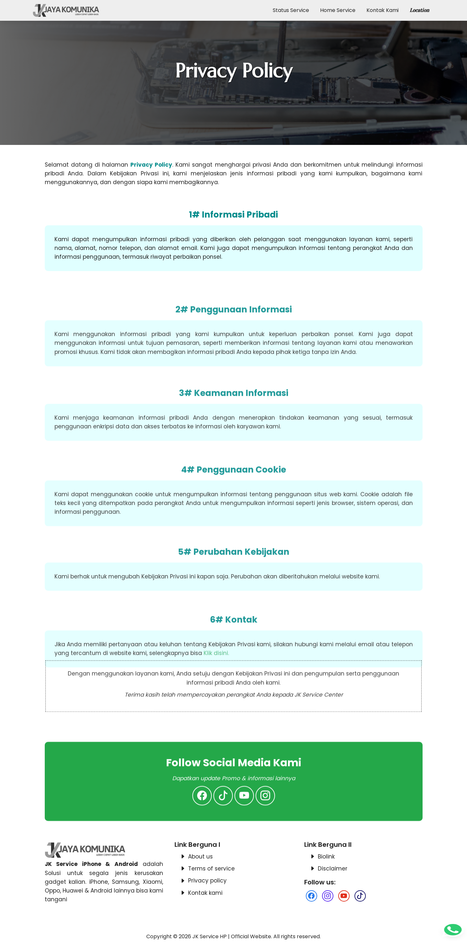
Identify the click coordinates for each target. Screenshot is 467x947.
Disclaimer (332, 868)
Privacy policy (207, 880)
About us (200, 856)
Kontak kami (205, 893)
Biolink (326, 856)
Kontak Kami (382, 10)
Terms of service (211, 868)
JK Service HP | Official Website (231, 936)
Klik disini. (216, 705)
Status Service (291, 10)
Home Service (337, 10)
